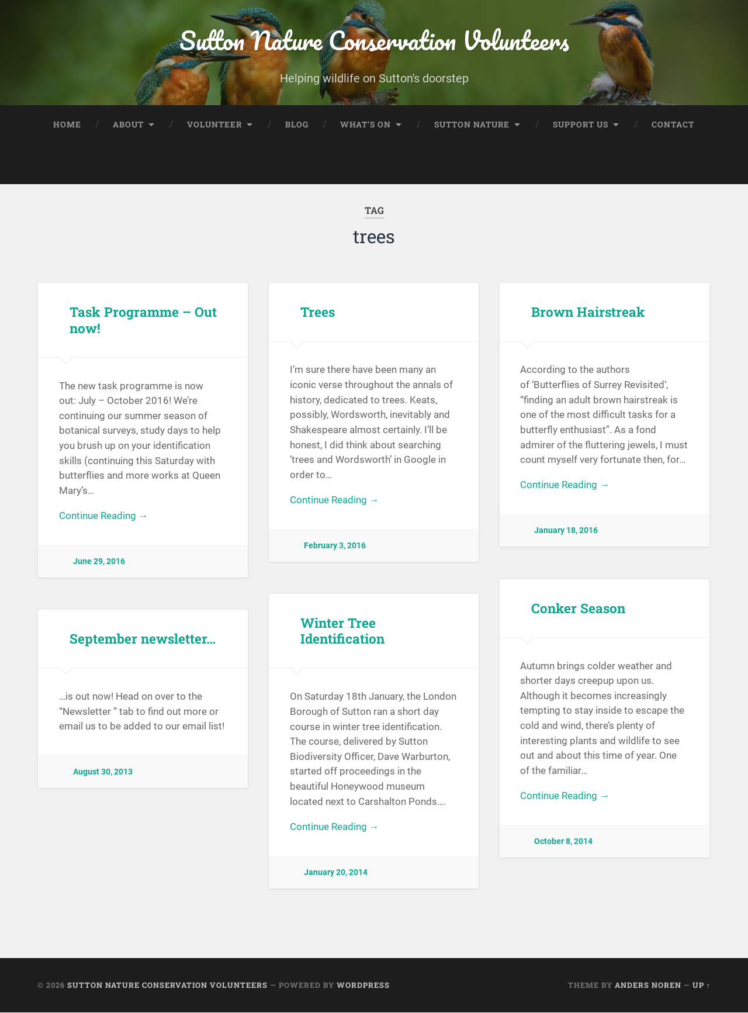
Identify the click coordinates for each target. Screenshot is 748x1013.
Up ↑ (701, 985)
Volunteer (214, 124)
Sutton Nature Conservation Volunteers (374, 40)
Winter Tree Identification (342, 631)
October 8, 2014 (563, 843)
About (128, 124)
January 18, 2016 (566, 532)
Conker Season (578, 608)
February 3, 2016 (335, 547)
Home (67, 124)
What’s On (365, 124)
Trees (317, 312)
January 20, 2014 (336, 874)
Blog (297, 124)
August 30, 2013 (103, 772)
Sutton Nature (472, 124)
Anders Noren (648, 985)
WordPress (363, 985)
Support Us (580, 124)
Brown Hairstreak (588, 312)
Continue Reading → (103, 517)
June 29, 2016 (99, 563)
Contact (673, 124)
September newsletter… (143, 639)
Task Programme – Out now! (143, 320)
